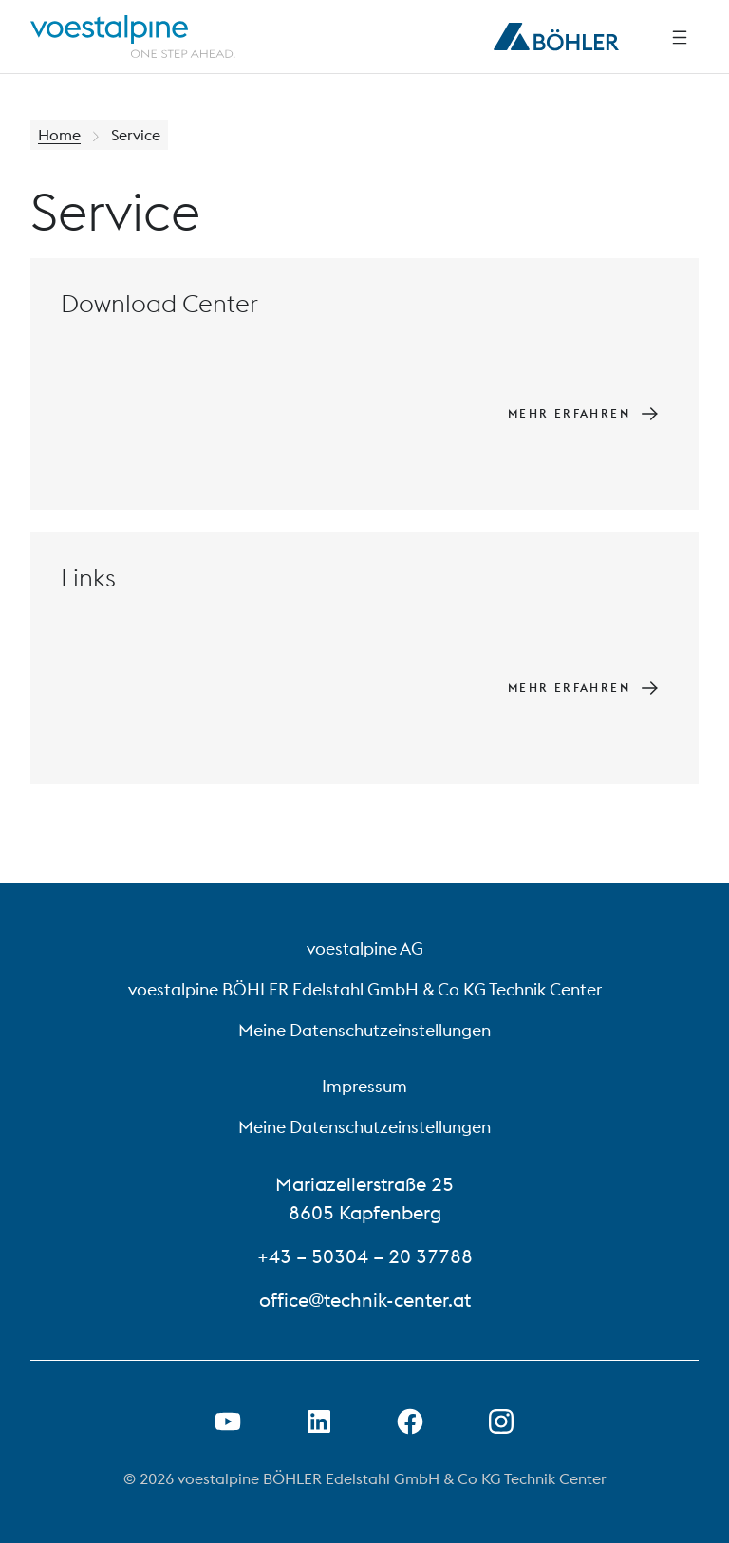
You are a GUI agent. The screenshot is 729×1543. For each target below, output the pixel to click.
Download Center (159, 303)
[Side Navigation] (680, 37)
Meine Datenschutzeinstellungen (364, 1030)
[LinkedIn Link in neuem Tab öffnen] (319, 1421)
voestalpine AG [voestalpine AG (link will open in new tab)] (365, 948)
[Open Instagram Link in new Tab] (501, 1421)
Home (59, 134)
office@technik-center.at (365, 1299)
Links (88, 577)
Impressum (364, 1086)
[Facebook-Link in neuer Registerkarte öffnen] (410, 1421)
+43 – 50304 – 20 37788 (365, 1256)
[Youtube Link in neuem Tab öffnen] (228, 1421)
